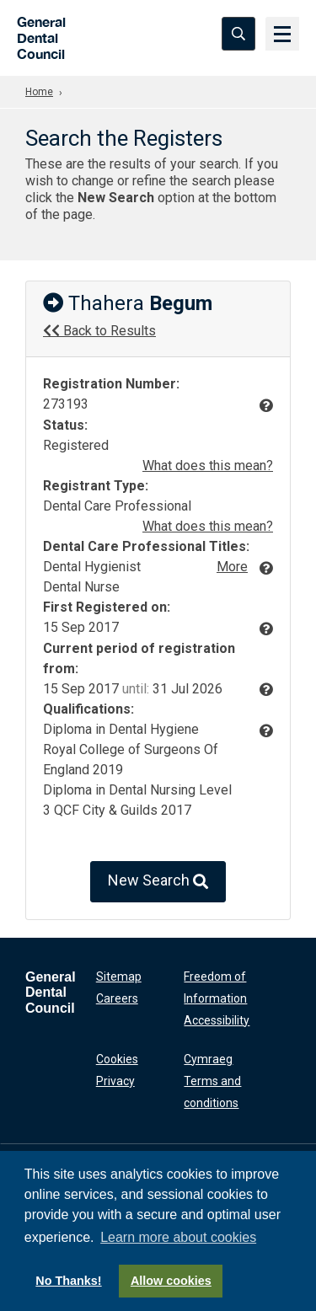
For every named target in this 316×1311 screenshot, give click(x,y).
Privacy (115, 1081)
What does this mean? (207, 466)
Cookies (117, 1059)
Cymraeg (208, 1059)
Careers (117, 998)
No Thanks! (68, 1280)
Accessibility (216, 1020)
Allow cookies (171, 1280)
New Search (158, 881)
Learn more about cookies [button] (178, 1237)
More (232, 567)
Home (39, 92)
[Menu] (282, 34)
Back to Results (99, 331)
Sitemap (119, 976)
